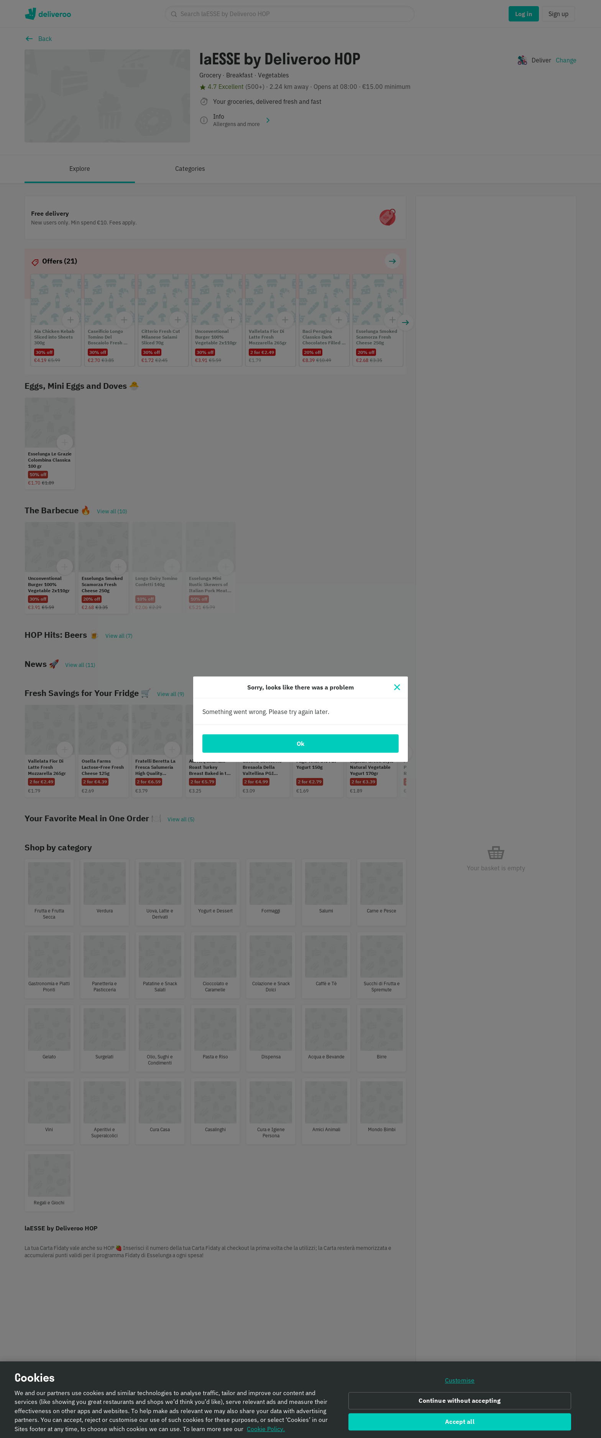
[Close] (397, 687)
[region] (300, 1399)
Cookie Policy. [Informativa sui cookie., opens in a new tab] (266, 1429)
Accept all (460, 1422)
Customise (460, 1380)
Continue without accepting (460, 1401)
